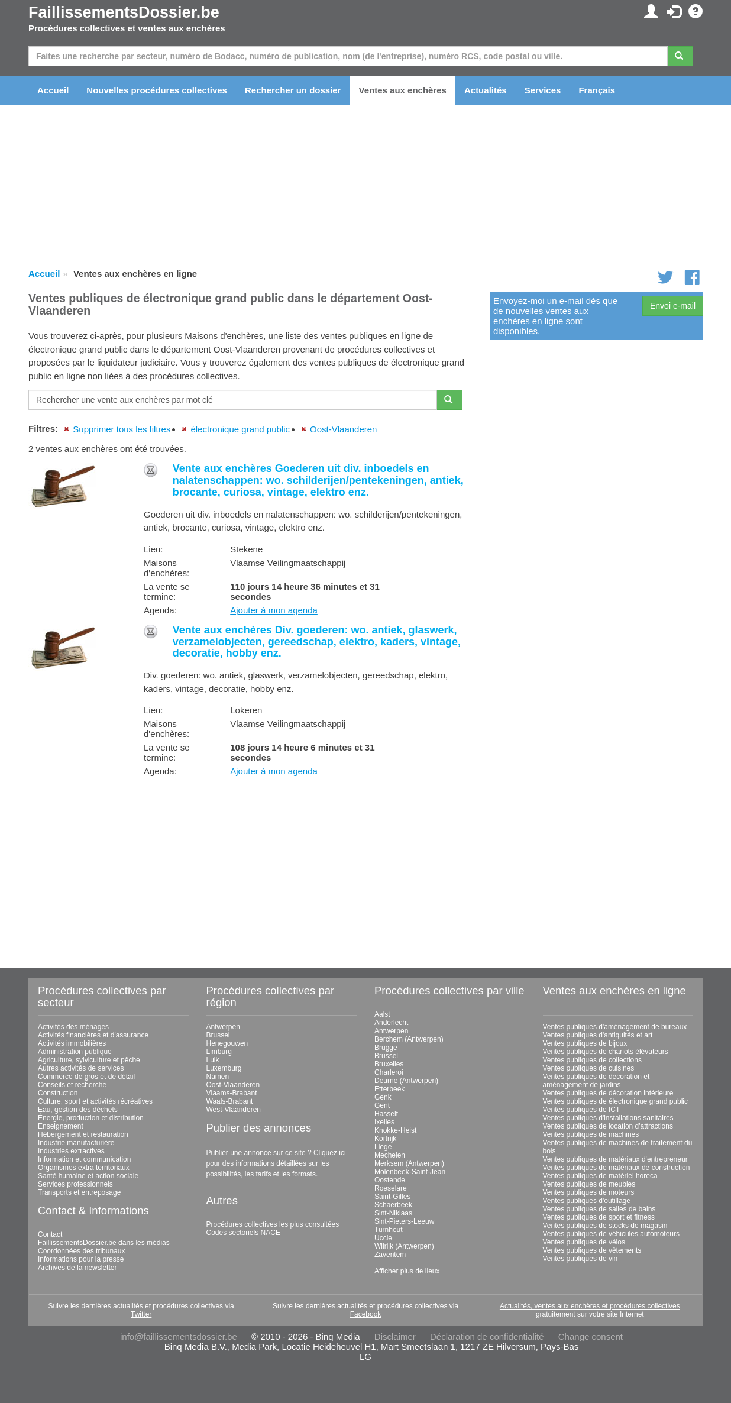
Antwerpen (223, 1027)
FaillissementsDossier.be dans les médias (104, 1243)
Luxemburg (224, 1068)
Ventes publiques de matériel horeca (600, 1176)
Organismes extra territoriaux (84, 1167)
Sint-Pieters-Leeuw (404, 1221)
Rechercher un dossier (293, 90)
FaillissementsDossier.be (123, 12)
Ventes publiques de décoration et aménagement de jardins (596, 1080)
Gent (382, 1105)
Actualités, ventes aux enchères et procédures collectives (590, 1306)
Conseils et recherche (72, 1085)
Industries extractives (71, 1151)
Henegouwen (227, 1043)
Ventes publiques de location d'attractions (608, 1126)
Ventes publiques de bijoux (585, 1043)
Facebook (365, 1314)
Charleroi (388, 1072)
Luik (212, 1060)
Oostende (389, 1180)
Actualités (485, 90)
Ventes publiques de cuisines (589, 1068)
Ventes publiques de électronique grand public (615, 1101)
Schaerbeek (393, 1205)
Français (596, 90)
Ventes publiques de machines (591, 1134)
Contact (50, 1234)
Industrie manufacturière (76, 1143)
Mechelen (389, 1155)
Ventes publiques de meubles (589, 1184)
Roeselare (390, 1188)
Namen (217, 1076)
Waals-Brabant (229, 1101)
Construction (57, 1093)
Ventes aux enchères (403, 90)
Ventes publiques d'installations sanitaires (608, 1118)
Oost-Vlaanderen (343, 429)
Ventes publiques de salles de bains (599, 1209)
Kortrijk (385, 1138)
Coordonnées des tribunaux (81, 1251)
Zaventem (390, 1254)
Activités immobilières (72, 1043)
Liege (383, 1147)
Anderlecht (391, 1023)
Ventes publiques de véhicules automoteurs (611, 1234)
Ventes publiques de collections (592, 1060)
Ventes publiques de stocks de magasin (605, 1225)
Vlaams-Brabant (231, 1093)
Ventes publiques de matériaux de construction (616, 1167)
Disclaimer (395, 1336)
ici (342, 1153)
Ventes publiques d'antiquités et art (598, 1035)
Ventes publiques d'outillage (586, 1201)
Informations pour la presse (81, 1259)
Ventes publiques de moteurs (589, 1192)
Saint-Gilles (392, 1196)
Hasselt (386, 1114)
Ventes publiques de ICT (581, 1109)
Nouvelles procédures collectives (156, 90)
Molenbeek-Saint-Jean (409, 1172)
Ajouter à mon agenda (274, 610)
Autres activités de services (81, 1068)
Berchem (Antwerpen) (409, 1039)
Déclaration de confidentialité (487, 1336)
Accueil (53, 90)
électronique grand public (240, 429)
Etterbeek (389, 1089)
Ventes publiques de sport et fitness (599, 1217)
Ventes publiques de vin (580, 1259)
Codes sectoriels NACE (243, 1233)
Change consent (590, 1336)
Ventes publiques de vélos (584, 1242)
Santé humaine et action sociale (88, 1176)
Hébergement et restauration (83, 1134)
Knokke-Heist (395, 1130)
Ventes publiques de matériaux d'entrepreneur (615, 1159)
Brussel (218, 1035)
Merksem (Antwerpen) (409, 1163)
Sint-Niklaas (393, 1213)
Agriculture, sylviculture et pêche (89, 1060)
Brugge (385, 1047)
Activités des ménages (73, 1027)
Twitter (141, 1314)
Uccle (383, 1238)
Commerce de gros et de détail (86, 1076)
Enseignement (60, 1126)
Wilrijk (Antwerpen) (404, 1246)
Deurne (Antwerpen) (406, 1081)
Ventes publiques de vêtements (592, 1250)
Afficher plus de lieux (407, 1271)
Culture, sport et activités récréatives (95, 1101)
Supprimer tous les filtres (121, 429)
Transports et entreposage (79, 1192)
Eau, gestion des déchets (78, 1109)
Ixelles (384, 1122)
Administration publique (75, 1052)
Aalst (382, 1014)
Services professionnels (75, 1184)
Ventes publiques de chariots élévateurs (605, 1052)
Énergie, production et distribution (91, 1118)
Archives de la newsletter (77, 1267)
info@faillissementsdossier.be (178, 1336)
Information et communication (84, 1159)
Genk (383, 1097)
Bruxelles (388, 1064)
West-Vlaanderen (233, 1109)
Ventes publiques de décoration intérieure (608, 1093)
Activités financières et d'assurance (93, 1035)
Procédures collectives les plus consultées (272, 1224)
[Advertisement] (250, 868)
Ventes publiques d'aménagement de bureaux (615, 1027)
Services (543, 90)
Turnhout (388, 1230)
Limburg (219, 1052)
